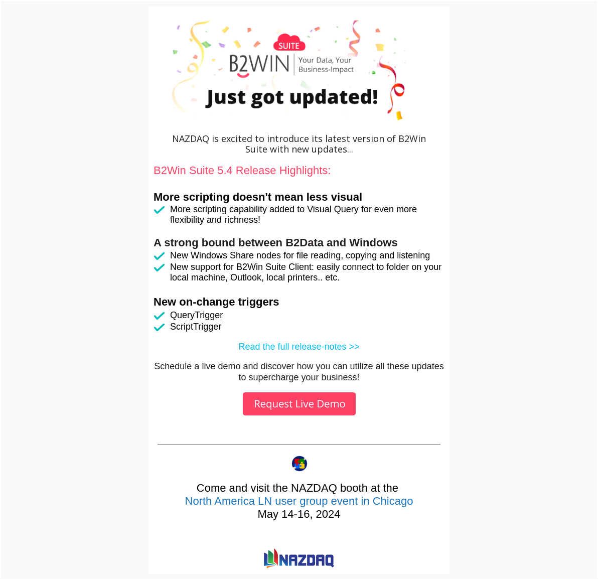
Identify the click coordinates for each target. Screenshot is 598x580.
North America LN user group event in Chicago (299, 501)
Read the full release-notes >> (298, 347)
